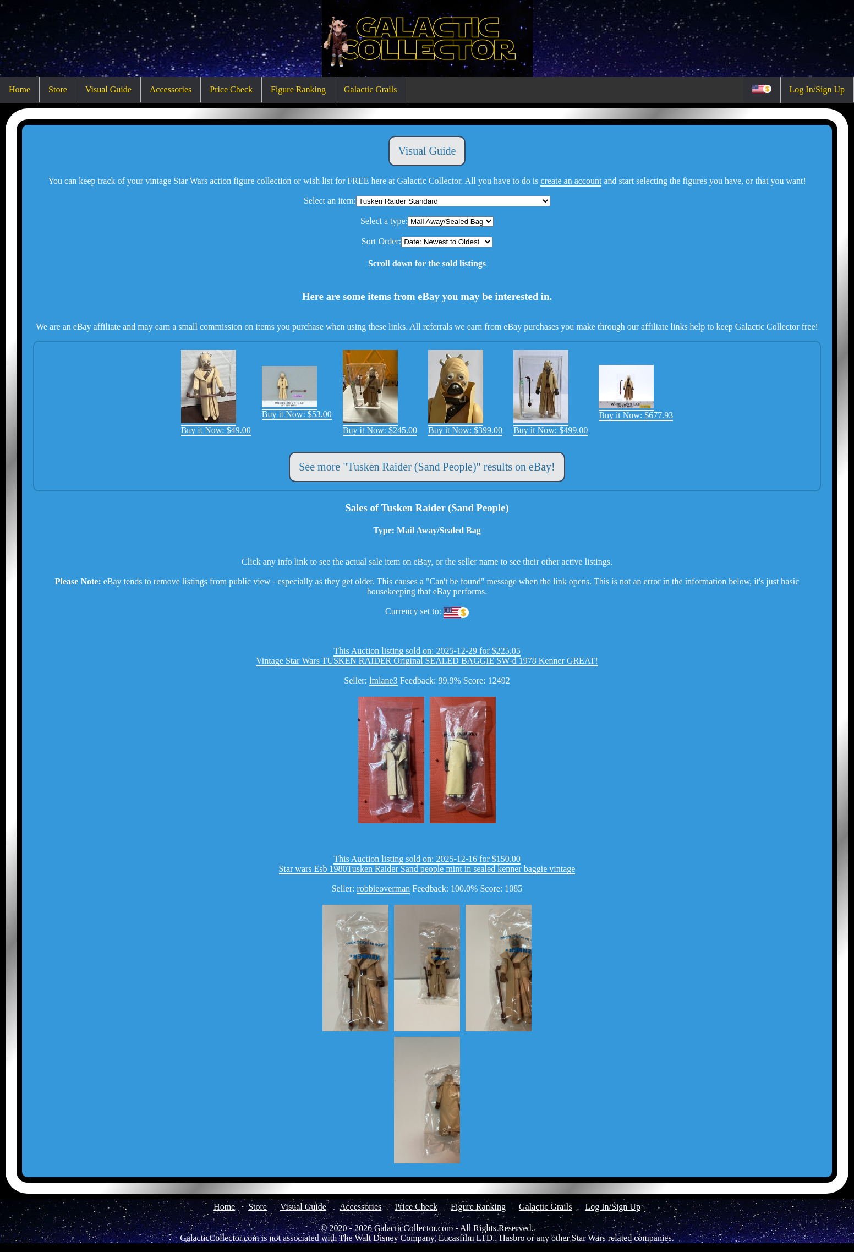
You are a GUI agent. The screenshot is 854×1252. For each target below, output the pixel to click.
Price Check (231, 89)
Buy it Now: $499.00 (550, 425)
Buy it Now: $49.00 (216, 425)
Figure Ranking (298, 89)
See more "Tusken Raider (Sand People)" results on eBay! (427, 467)
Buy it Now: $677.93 (636, 410)
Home (19, 89)
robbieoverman (383, 888)
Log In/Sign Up (817, 89)
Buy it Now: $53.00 (297, 409)
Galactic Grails (370, 89)
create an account (570, 180)
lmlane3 (383, 680)
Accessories (170, 89)
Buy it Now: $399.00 (465, 425)
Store (57, 89)
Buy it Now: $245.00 (380, 425)
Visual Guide (108, 89)
